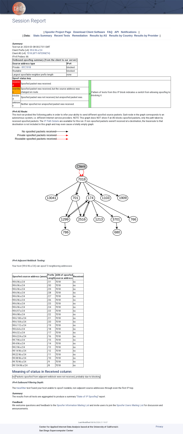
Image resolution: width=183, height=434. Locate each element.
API (117, 32)
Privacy (159, 426)
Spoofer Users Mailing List (130, 405)
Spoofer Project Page (58, 32)
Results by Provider (146, 35)
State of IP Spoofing (87, 396)
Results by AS (98, 35)
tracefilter (21, 388)
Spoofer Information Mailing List (73, 405)
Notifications (129, 32)
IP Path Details (51, 121)
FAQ (109, 32)
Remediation (80, 35)
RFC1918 (26, 67)
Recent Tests (62, 35)
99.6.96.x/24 (36, 50)
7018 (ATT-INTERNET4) (38, 53)
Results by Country (121, 35)
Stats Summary (42, 35)
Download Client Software (89, 32)
